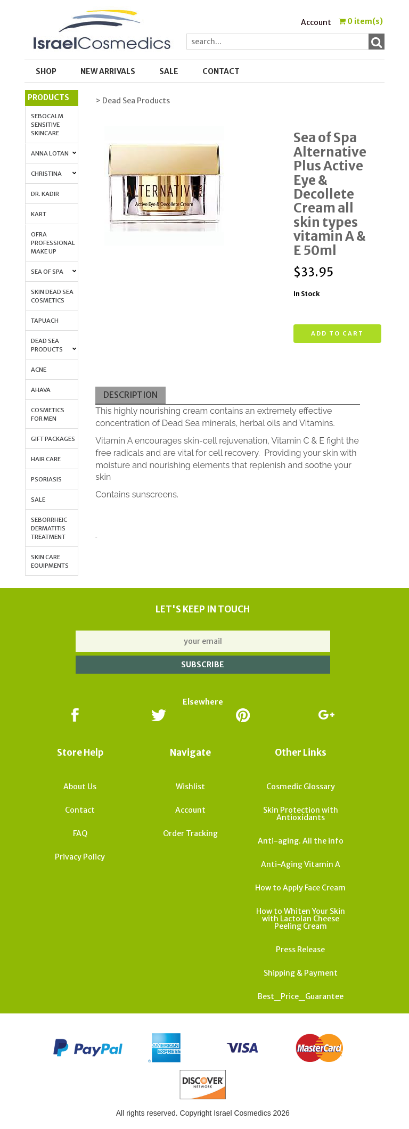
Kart (38, 214)
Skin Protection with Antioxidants (300, 813)
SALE (168, 71)
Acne (38, 369)
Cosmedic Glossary (300, 786)
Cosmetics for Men (47, 414)
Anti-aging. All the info (300, 841)
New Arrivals (107, 71)
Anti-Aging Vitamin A (300, 864)
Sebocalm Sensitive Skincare (47, 124)
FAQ (80, 833)
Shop (46, 71)
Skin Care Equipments (50, 561)
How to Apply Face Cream (300, 888)
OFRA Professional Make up (53, 243)
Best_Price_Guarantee (300, 996)
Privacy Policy (80, 857)
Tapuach (45, 320)
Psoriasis (46, 479)
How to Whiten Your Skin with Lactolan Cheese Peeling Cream (300, 918)
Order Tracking (190, 833)
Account (316, 22)
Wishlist (190, 786)
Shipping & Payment (301, 973)
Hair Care (46, 459)
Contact (221, 71)
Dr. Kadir (45, 194)
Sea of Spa (54, 271)
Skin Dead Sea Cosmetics (52, 296)
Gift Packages (53, 439)
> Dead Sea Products (132, 100)
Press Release (300, 949)
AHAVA (41, 390)
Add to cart (337, 333)
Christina (54, 173)
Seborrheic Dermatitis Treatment (49, 528)
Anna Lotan (54, 153)
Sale (38, 499)
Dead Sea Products (54, 345)
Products (48, 97)
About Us (79, 786)
